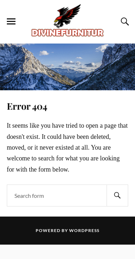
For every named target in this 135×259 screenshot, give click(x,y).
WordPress (84, 230)
